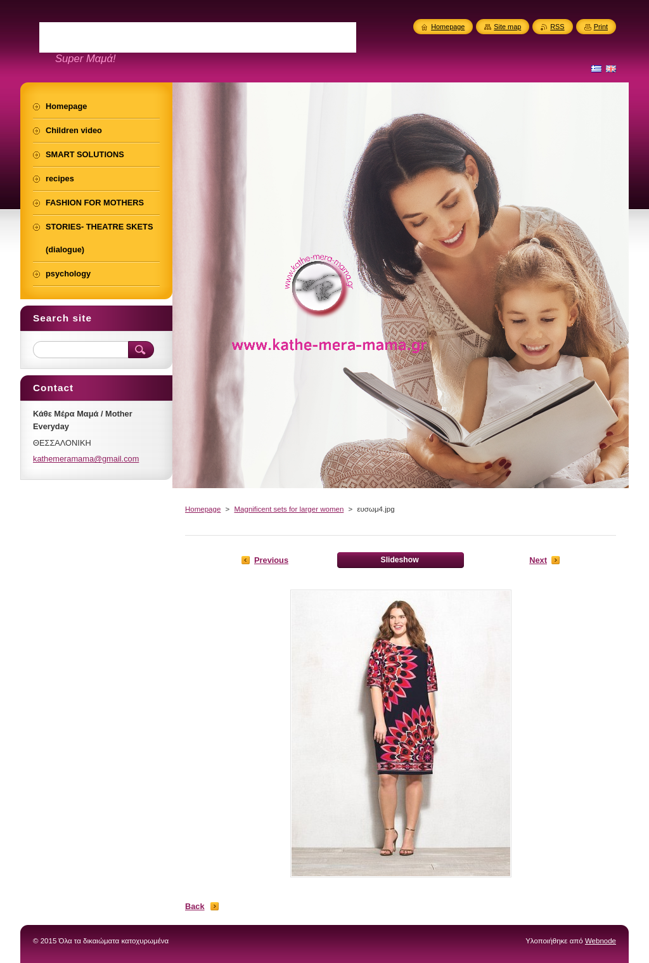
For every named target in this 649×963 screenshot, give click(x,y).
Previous (271, 560)
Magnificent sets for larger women (289, 509)
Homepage (203, 509)
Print (601, 26)
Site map (507, 26)
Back (195, 906)
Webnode (600, 941)
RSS (557, 26)
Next (538, 560)
